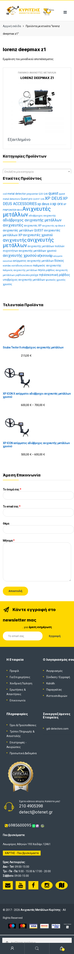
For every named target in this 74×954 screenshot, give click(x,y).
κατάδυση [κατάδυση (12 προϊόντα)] (17, 265)
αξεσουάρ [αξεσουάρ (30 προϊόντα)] (45, 256)
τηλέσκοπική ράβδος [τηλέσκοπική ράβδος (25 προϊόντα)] (54, 275)
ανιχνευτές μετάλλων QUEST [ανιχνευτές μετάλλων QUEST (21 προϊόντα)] (23, 230)
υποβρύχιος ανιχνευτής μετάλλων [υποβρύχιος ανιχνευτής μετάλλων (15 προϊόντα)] (24, 279)
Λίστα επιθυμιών (56, 695)
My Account (12, 948)
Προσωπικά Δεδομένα (23, 753)
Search (37, 948)
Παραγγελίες (54, 689)
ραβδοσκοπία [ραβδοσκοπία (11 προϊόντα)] (22, 275)
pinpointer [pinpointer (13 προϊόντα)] (32, 193)
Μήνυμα (37, 542)
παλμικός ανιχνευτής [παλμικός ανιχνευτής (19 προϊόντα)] (47, 265)
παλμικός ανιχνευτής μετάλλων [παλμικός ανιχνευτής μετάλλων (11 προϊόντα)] (20, 270)
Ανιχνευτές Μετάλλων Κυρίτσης (41, 909)
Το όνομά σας (38, 492)
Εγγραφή (64, 677)
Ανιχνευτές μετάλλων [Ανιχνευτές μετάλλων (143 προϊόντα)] (27, 212)
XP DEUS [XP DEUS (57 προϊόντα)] (53, 198)
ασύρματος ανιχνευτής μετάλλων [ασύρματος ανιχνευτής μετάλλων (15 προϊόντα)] (33, 260)
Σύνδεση (51, 677)
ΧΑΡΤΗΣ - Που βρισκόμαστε (22, 853)
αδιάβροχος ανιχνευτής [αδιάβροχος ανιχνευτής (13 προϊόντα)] (42, 215)
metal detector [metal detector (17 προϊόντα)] (16, 193)
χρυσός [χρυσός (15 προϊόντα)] (7, 284)
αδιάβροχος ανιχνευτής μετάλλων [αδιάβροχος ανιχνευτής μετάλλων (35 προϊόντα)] (32, 220)
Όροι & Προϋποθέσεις (23, 725)
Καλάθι (50, 683)
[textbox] (37, 171)
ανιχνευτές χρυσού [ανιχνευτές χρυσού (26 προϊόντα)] (38, 235)
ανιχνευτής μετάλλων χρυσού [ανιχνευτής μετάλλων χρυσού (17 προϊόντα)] (37, 250)
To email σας (38, 509)
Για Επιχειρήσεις (20, 677)
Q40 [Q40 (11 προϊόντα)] (45, 194)
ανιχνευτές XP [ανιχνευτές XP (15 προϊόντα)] (33, 225)
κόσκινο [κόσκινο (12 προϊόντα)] (27, 265)
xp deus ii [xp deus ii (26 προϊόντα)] (44, 204)
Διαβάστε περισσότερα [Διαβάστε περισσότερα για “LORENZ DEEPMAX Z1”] (63, 139)
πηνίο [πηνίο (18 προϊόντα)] (41, 270)
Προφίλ (14, 670)
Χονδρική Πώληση (21, 683)
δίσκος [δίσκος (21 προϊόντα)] (59, 260)
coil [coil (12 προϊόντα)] (5, 193)
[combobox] (37, 171)
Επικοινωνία (17, 700)
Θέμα (38, 526)
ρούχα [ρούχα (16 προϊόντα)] (34, 275)
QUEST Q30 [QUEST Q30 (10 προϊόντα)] (38, 199)
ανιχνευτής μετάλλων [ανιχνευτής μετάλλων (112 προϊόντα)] (28, 242)
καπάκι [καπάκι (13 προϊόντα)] (7, 265)
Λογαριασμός (54, 670)
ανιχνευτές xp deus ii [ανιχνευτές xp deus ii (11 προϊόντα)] (53, 225)
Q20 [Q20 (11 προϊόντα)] (41, 194)
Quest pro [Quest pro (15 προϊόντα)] (26, 198)
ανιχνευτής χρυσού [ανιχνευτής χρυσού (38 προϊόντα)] (20, 255)
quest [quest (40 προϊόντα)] (53, 193)
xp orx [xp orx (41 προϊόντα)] (57, 203)
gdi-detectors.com (57, 728)
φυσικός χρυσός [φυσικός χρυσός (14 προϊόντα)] (56, 279)
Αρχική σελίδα (12, 26)
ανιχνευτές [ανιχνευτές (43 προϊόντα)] (13, 225)
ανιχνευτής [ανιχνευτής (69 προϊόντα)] (15, 240)
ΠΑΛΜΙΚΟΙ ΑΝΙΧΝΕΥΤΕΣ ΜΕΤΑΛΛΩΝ (37, 72)
